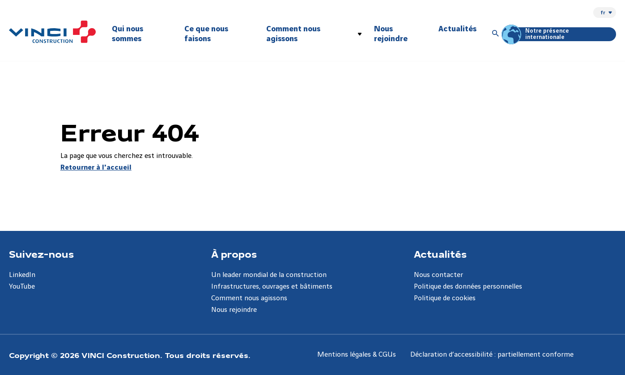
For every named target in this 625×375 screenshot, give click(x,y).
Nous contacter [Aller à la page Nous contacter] (438, 275)
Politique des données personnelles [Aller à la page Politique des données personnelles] (468, 286)
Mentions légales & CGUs (356, 354)
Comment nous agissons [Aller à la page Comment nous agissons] (249, 298)
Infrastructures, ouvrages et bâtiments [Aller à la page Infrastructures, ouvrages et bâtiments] (271, 286)
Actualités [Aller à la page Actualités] (440, 254)
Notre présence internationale (536, 34)
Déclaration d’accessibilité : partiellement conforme (492, 354)
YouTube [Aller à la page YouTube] (22, 286)
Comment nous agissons (293, 34)
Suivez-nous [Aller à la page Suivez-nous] (41, 254)
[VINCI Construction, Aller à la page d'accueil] (52, 32)
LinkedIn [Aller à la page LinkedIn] (22, 275)
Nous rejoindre (391, 34)
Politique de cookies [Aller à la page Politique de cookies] (445, 298)
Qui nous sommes (127, 34)
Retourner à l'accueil (96, 167)
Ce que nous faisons (206, 34)
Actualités (457, 29)
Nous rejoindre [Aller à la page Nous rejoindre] (234, 310)
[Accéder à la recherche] (495, 34)
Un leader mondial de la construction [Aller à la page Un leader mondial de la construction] (269, 275)
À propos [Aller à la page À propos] (234, 254)
